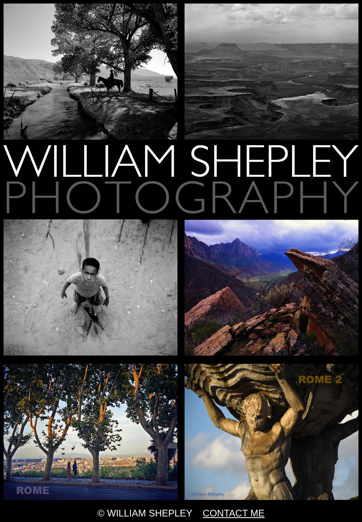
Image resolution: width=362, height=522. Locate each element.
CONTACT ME (233, 513)
